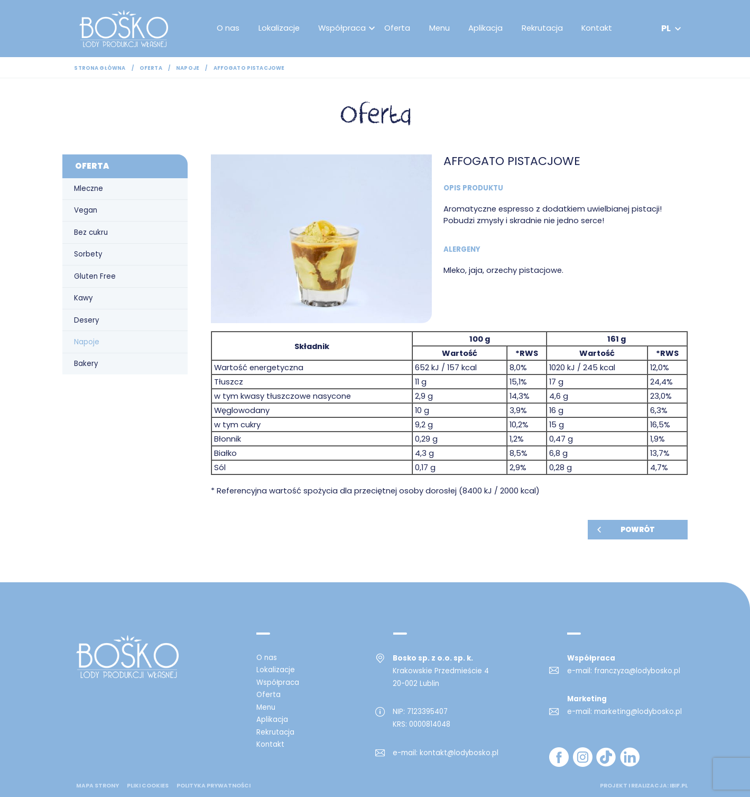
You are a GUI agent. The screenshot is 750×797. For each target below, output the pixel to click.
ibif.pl (679, 786)
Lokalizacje (280, 28)
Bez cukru (91, 232)
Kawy (83, 298)
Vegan (85, 210)
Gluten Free (95, 276)
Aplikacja (487, 28)
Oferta (399, 28)
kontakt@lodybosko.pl (459, 753)
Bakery (86, 364)
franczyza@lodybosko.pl (637, 671)
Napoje (187, 68)
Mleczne (88, 189)
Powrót (638, 530)
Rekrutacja (543, 28)
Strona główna (99, 68)
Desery (86, 320)
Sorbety (88, 254)
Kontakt (599, 28)
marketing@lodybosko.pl (638, 712)
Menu (441, 28)
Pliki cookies (148, 786)
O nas (229, 28)
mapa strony (97, 786)
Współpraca (343, 28)
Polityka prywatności (214, 786)
